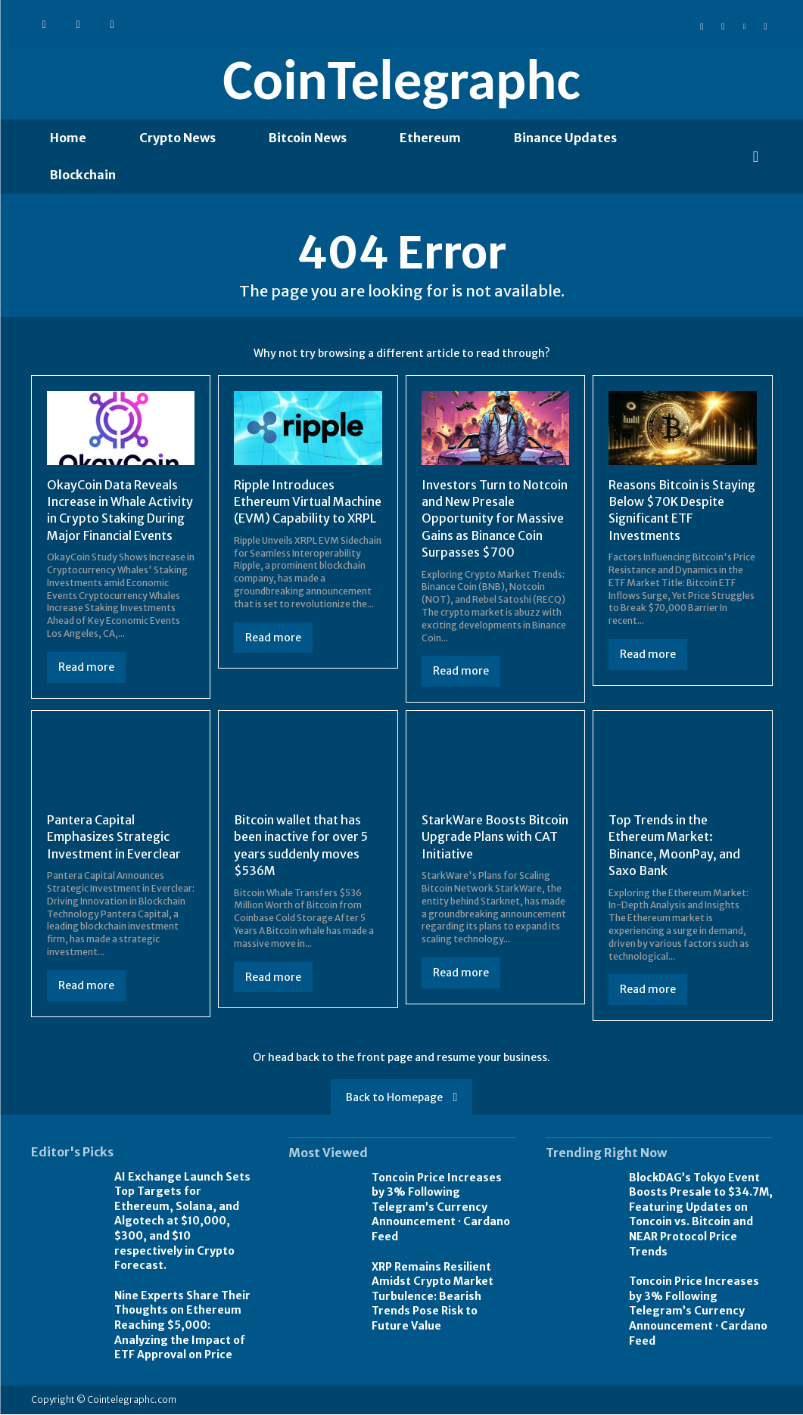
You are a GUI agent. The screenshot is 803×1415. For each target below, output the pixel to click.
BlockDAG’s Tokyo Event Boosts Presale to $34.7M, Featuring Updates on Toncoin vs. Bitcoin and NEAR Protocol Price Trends (701, 1215)
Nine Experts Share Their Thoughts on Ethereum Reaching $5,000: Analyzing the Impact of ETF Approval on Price (182, 1325)
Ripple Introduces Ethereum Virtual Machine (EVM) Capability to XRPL (307, 502)
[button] (756, 156)
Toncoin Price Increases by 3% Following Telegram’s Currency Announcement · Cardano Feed (441, 1207)
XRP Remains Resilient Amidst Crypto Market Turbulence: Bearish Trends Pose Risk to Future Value (432, 1297)
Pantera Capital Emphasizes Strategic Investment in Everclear (114, 838)
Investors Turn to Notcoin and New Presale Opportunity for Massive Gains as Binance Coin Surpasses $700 (495, 519)
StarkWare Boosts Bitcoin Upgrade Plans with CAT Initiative (495, 838)
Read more (86, 668)
